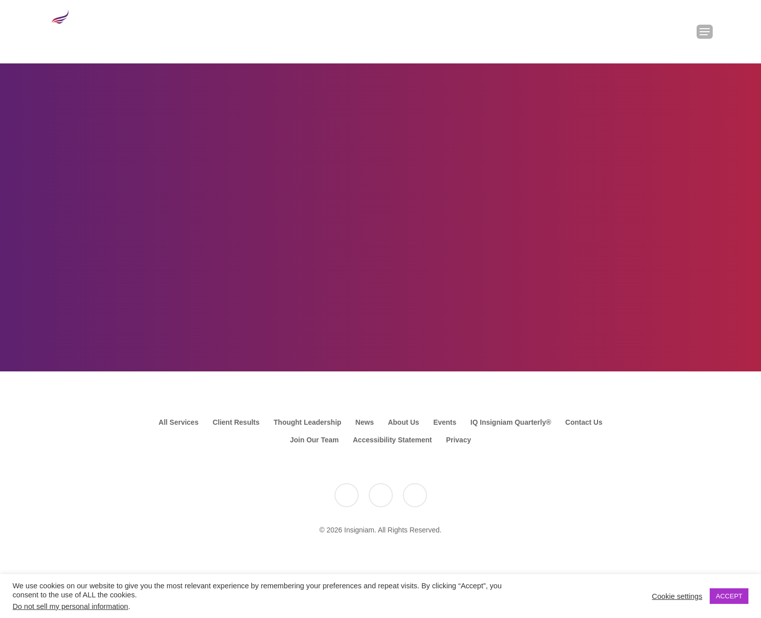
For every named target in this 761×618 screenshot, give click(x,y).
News (365, 422)
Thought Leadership (308, 422)
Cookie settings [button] (677, 596)
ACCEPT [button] (729, 596)
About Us (403, 422)
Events (444, 422)
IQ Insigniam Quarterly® (510, 422)
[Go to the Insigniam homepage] (79, 29)
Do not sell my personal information (70, 606)
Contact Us (584, 422)
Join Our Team (314, 440)
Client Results (236, 422)
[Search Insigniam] (678, 32)
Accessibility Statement (392, 440)
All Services (178, 422)
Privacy (458, 440)
